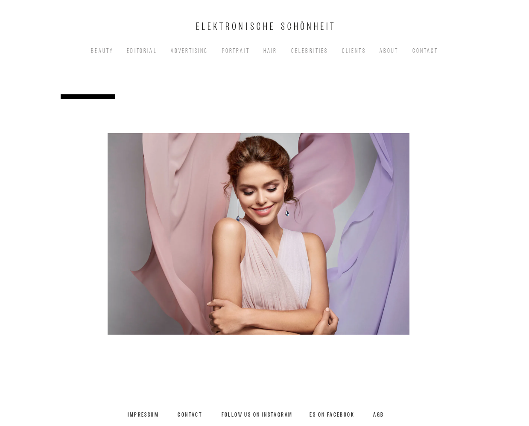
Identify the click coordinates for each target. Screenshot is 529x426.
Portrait (236, 49)
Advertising (189, 49)
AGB (378, 413)
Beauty (102, 49)
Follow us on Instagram (257, 413)
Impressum (143, 413)
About (389, 49)
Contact (425, 49)
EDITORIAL (142, 49)
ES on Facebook (332, 413)
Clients (354, 49)
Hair (270, 49)
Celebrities (309, 49)
